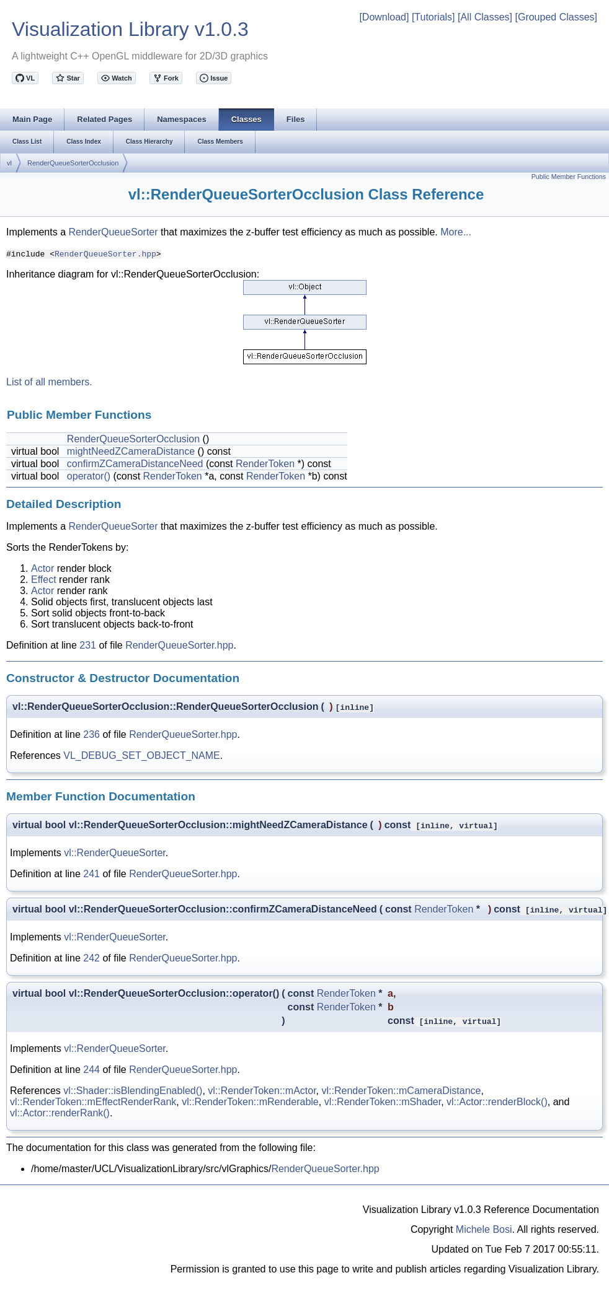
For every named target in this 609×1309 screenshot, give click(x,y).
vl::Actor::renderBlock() (497, 1102)
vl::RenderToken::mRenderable (250, 1102)
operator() (88, 476)
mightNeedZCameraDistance (131, 451)
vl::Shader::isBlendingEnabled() (132, 1090)
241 (91, 874)
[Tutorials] (433, 17)
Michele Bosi (484, 1229)
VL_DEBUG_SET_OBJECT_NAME (141, 755)
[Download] (384, 17)
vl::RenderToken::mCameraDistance (401, 1090)
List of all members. (49, 382)
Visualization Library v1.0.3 (130, 29)
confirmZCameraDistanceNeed (135, 463)
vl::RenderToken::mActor (262, 1090)
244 (91, 1069)
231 (87, 645)
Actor (42, 568)
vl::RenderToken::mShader (383, 1102)
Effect (43, 579)
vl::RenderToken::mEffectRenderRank (93, 1102)
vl (9, 163)
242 (91, 958)
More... (455, 232)
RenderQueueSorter (113, 232)
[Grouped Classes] (556, 17)
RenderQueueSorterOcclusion (72, 163)
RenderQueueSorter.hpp (105, 253)
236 (91, 734)
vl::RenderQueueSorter (115, 852)
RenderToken (265, 463)
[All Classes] (485, 17)
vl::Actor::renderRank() (60, 1113)
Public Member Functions (568, 176)
